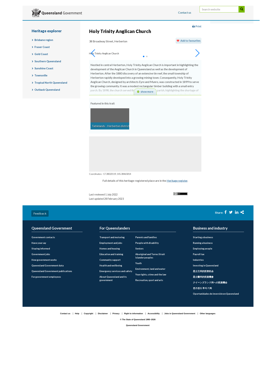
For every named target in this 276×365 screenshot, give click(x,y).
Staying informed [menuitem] (41, 275)
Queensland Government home (58, 34)
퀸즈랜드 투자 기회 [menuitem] (202, 315)
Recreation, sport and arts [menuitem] (149, 307)
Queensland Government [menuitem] (52, 255)
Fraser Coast (42, 74)
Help (77, 341)
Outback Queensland (47, 117)
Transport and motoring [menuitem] (112, 264)
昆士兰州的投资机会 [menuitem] (203, 298)
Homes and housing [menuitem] (109, 275)
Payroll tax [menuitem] (198, 281)
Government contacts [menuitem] (43, 264)
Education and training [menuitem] (111, 281)
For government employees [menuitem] (46, 304)
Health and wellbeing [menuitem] (110, 292)
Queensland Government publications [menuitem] (52, 298)
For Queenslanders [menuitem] (114, 255)
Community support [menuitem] (110, 287)
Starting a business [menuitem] (203, 264)
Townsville (40, 102)
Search (242, 13)
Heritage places (214, 34)
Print (196, 53)
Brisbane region (43, 67)
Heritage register (177, 208)
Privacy (116, 341)
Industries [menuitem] (198, 287)
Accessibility (154, 341)
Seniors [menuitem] (139, 275)
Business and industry (73, 23)
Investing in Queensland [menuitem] (205, 292)
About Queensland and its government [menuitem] (113, 306)
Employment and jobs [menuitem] (110, 270)
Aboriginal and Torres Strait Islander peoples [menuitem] (150, 283)
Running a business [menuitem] (203, 270)
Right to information (133, 341)
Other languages (207, 341)
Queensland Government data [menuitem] (48, 292)
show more (147, 118)
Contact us (184, 12)
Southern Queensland (47, 88)
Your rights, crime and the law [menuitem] (150, 301)
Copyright (88, 341)
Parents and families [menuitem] (146, 264)
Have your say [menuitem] (39, 270)
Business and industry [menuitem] (210, 255)
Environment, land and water (136, 34)
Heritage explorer (92, 41)
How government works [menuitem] (44, 287)
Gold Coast (41, 81)
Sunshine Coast (43, 95)
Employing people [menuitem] (202, 275)
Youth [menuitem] (138, 290)
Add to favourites (190, 67)
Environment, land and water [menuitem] (150, 296)
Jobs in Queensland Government (179, 341)
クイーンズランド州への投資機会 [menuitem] (210, 309)
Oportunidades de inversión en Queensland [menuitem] (216, 320)
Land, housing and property (179, 34)
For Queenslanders (43, 23)
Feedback (39, 240)
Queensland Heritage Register (54, 41)
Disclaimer (103, 341)
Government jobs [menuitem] (41, 281)
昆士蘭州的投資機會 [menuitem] (203, 304)
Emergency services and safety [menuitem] (115, 298)
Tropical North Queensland (50, 109)
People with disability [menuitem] (147, 270)
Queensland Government (137, 353)
